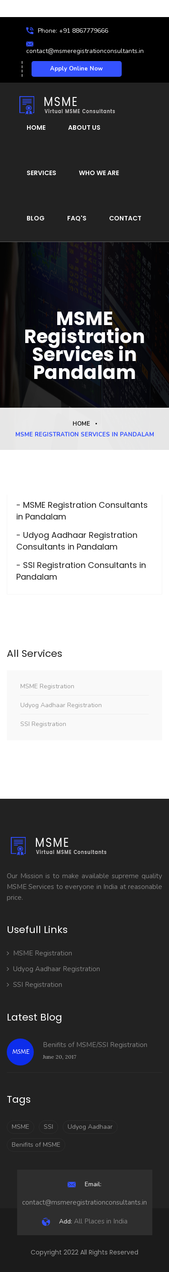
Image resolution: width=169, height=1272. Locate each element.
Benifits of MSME (36, 1144)
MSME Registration (47, 686)
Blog (36, 218)
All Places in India (85, 1221)
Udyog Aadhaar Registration (61, 705)
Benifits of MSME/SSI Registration (95, 1044)
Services (41, 172)
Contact (125, 218)
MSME (20, 1126)
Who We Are (99, 172)
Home (36, 127)
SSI (48, 1126)
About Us (84, 127)
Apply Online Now (76, 69)
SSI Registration (43, 724)
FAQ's (77, 218)
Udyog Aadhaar (90, 1126)
